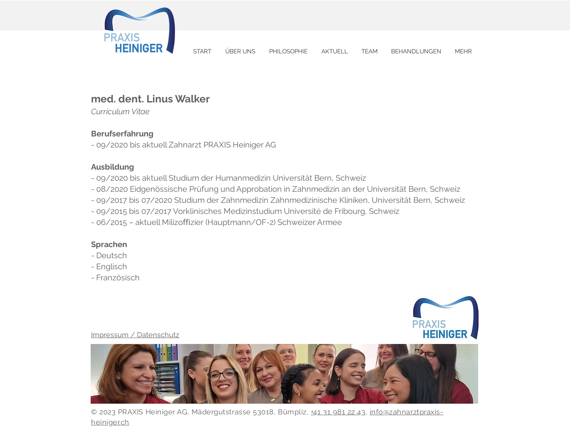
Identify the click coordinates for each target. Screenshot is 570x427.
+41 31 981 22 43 (338, 412)
